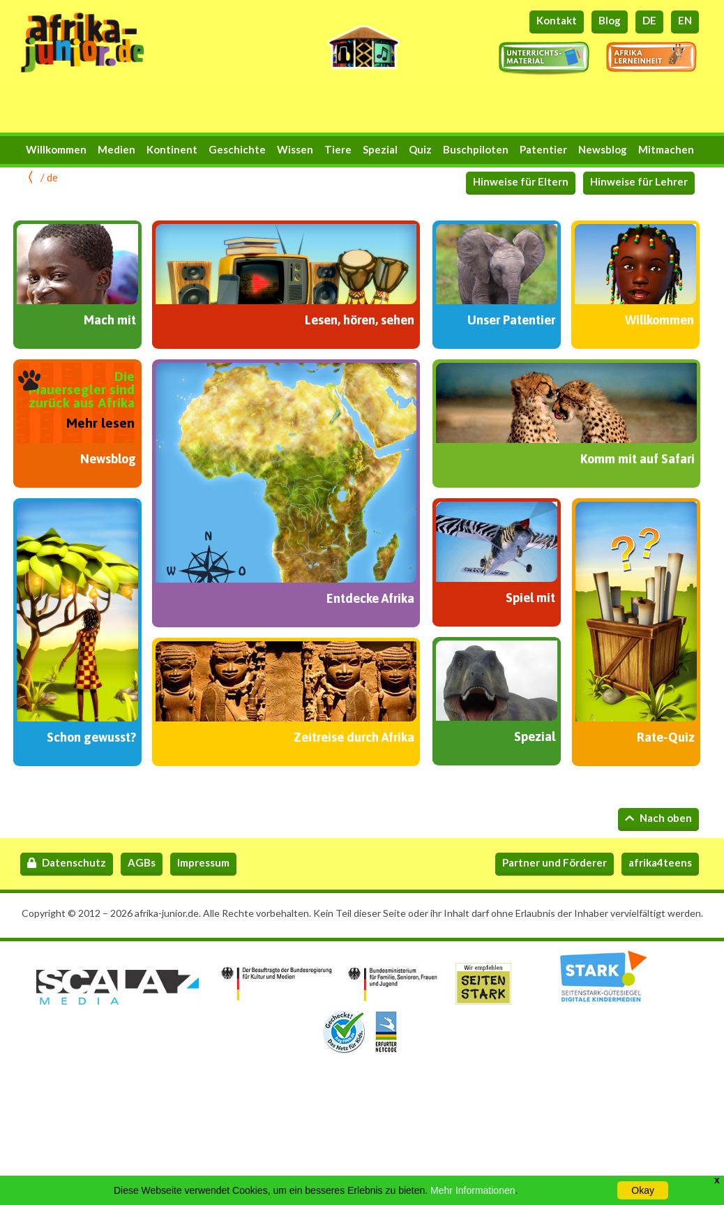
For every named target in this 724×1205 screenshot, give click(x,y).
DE (649, 20)
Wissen (295, 149)
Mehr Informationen (472, 1190)
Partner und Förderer (554, 862)
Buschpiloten (475, 149)
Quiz (420, 149)
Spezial (380, 149)
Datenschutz (66, 862)
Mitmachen (666, 149)
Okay (642, 1190)
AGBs (142, 862)
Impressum (203, 862)
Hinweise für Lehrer (639, 181)
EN (685, 20)
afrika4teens (660, 862)
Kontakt (556, 20)
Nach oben (658, 817)
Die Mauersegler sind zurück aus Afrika (82, 389)
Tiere (338, 149)
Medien (116, 149)
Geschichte (237, 149)
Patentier (543, 149)
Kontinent (171, 149)
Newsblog (602, 149)
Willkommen (56, 149)
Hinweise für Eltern (520, 181)
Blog (609, 20)
